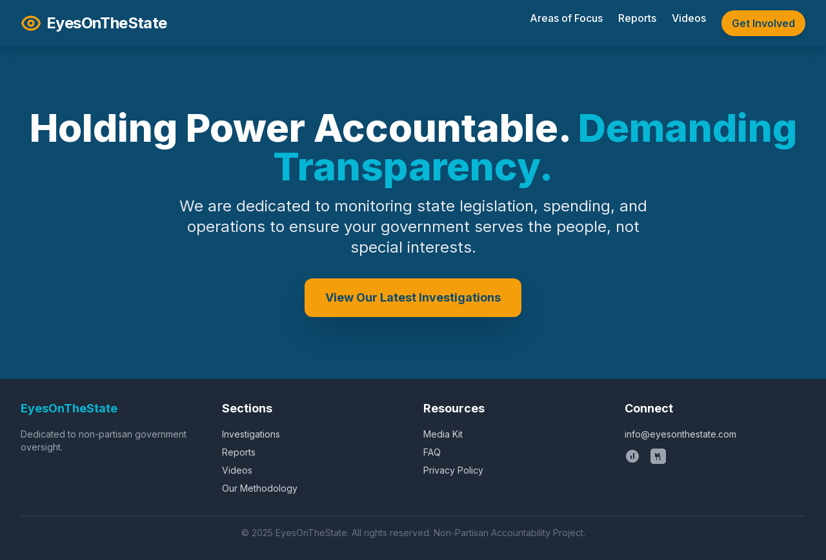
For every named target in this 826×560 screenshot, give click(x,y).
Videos (689, 18)
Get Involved (763, 23)
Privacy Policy (453, 470)
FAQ (432, 452)
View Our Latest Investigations (413, 297)
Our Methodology (259, 488)
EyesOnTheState (94, 23)
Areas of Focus (566, 18)
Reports (637, 18)
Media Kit (443, 434)
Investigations (251, 434)
